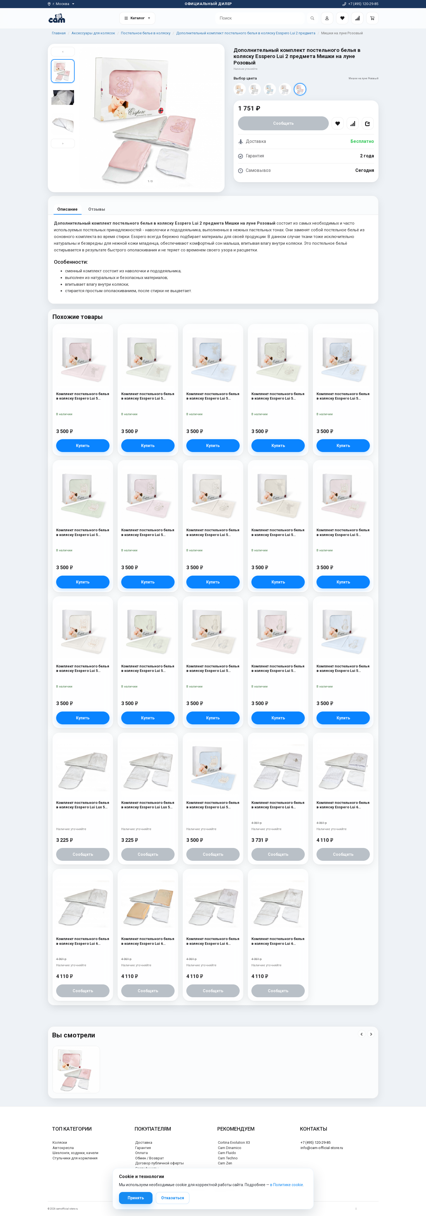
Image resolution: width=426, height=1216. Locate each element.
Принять (136, 1198)
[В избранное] (338, 123)
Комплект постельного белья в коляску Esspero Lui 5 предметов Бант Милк (277, 532)
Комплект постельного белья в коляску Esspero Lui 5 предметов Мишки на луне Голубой (212, 805)
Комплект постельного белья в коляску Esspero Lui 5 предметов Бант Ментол (147, 396)
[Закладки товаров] (342, 18)
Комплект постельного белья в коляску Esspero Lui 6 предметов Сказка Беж (147, 941)
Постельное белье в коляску (145, 33)
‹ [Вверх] (62, 51)
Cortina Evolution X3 (234, 1142)
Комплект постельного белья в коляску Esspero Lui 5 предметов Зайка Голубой (343, 396)
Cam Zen (225, 1163)
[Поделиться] (368, 123)
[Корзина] (372, 18)
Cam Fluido (227, 1153)
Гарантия (143, 1148)
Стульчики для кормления (75, 1158)
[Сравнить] (353, 123)
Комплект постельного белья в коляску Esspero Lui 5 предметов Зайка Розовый (147, 532)
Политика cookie (369, 1208)
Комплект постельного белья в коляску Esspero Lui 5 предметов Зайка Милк (212, 532)
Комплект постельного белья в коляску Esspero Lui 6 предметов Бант (277, 941)
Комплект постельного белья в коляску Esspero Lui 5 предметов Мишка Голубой (343, 669)
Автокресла (63, 1148)
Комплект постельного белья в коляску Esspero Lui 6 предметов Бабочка (277, 805)
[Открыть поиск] (312, 18)
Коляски (60, 1142)
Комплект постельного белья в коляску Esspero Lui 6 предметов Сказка (82, 941)
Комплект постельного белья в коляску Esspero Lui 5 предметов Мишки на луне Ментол (82, 532)
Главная (59, 33)
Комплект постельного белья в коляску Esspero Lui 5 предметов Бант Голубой (212, 396)
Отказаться (172, 1198)
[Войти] (327, 18)
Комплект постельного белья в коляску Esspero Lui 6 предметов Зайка (343, 805)
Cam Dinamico (229, 1148)
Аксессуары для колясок (93, 33)
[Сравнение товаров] (357, 18)
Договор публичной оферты (159, 1163)
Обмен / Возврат (149, 1158)
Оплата (141, 1153)
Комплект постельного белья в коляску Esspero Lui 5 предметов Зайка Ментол (277, 396)
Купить (82, 445)
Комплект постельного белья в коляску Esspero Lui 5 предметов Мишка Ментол (147, 669)
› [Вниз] (62, 144)
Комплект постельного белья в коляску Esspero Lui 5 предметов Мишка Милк (82, 669)
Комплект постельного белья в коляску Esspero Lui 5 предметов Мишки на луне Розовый (343, 532)
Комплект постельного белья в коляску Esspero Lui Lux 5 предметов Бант (147, 805)
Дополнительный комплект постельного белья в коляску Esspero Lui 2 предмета (245, 33)
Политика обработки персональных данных (327, 1208)
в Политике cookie (286, 1185)
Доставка (143, 1142)
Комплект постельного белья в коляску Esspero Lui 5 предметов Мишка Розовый (277, 669)
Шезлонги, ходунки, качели (75, 1153)
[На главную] (57, 18)
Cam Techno (228, 1158)
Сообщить (283, 123)
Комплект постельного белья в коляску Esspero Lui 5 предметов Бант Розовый (82, 396)
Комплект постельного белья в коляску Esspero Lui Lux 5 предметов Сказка (82, 805)
